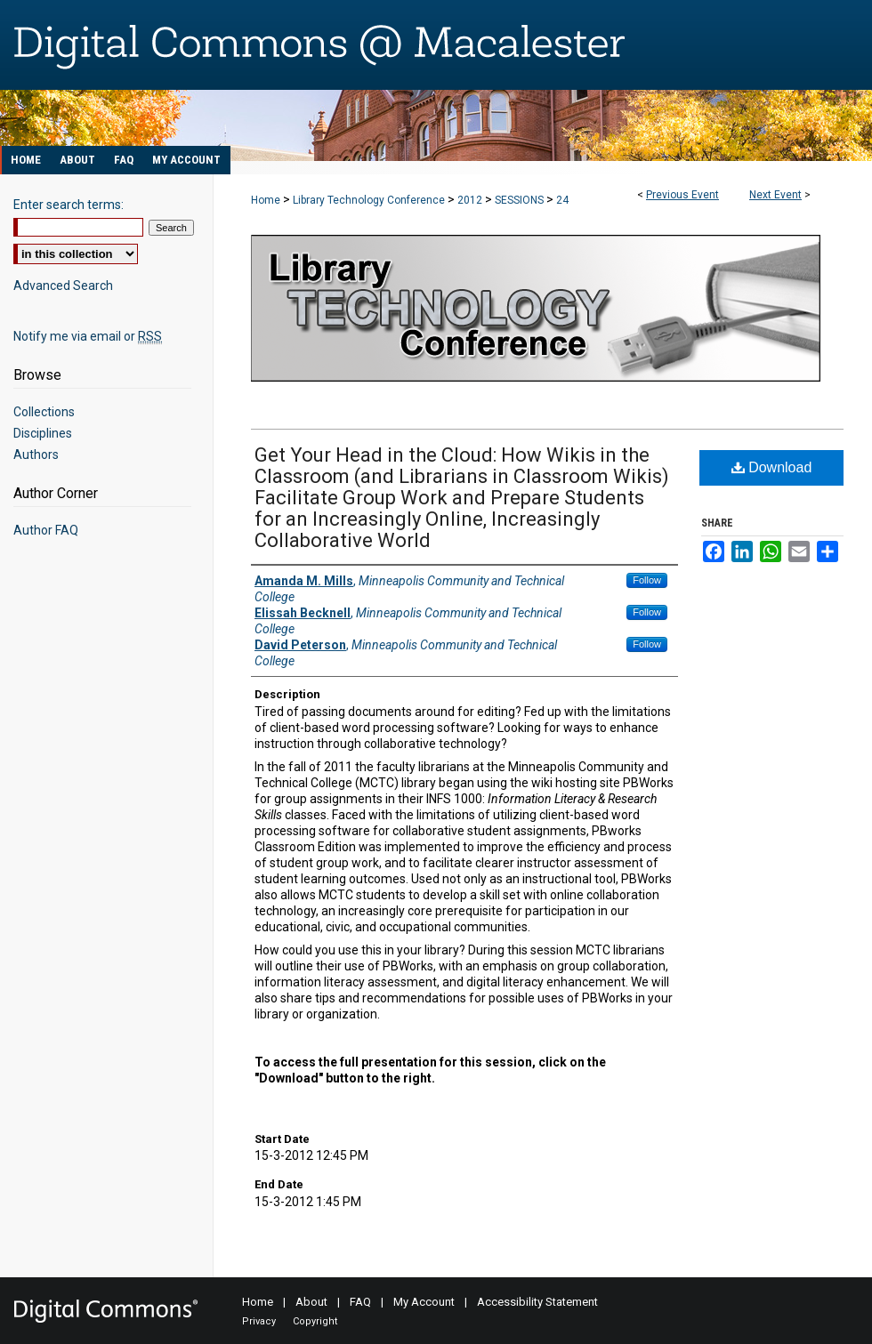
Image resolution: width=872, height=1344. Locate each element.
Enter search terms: (68, 204)
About (311, 1301)
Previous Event (682, 195)
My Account (424, 1301)
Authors (36, 454)
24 (562, 200)
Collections (44, 412)
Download (771, 467)
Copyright (315, 1321)
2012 (471, 200)
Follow (647, 580)
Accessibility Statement (537, 1301)
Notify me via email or (87, 336)
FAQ (360, 1301)
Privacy (259, 1321)
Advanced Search (63, 285)
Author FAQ (45, 530)
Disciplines (42, 433)
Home (265, 200)
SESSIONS (520, 200)
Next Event (775, 195)
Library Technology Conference (370, 200)
